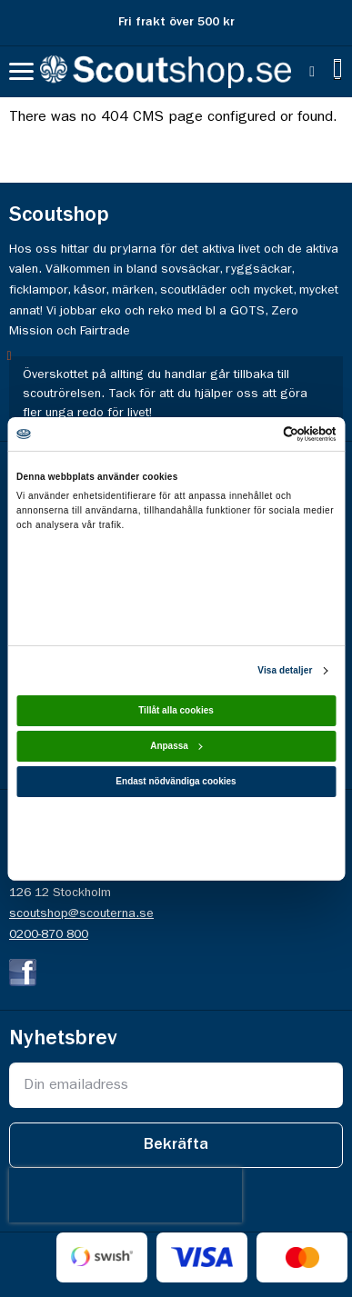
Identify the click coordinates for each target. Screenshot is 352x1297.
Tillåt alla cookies (176, 710)
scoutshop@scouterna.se (81, 913)
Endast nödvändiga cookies (176, 781)
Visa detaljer (284, 670)
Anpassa (176, 746)
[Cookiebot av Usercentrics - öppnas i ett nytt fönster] (256, 433)
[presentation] (125, 1195)
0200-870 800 (48, 934)
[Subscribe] (176, 1145)
